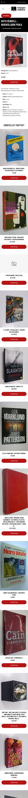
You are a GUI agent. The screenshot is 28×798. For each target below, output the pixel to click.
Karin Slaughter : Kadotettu (14, 386)
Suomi (4, 2)
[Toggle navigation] (3, 8)
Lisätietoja (14, 82)
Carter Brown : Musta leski (14, 275)
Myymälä (6, 15)
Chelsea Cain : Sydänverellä (14, 658)
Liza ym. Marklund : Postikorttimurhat (14, 453)
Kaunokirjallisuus (13, 70)
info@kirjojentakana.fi (21, 2)
